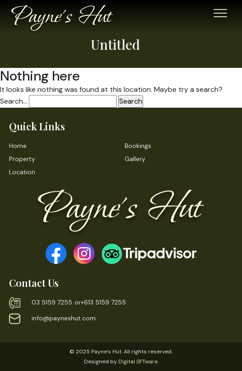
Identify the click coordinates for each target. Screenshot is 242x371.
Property (22, 159)
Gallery (135, 159)
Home (18, 146)
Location (22, 172)
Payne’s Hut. (106, 351)
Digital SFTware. (138, 361)
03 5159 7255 (52, 302)
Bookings (138, 146)
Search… (13, 101)
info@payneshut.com (64, 318)
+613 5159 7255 (103, 302)
